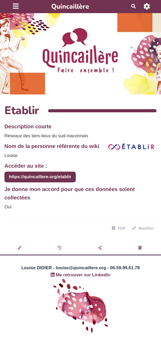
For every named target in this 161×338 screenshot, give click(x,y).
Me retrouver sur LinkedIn (81, 274)
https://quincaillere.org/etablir (40, 176)
